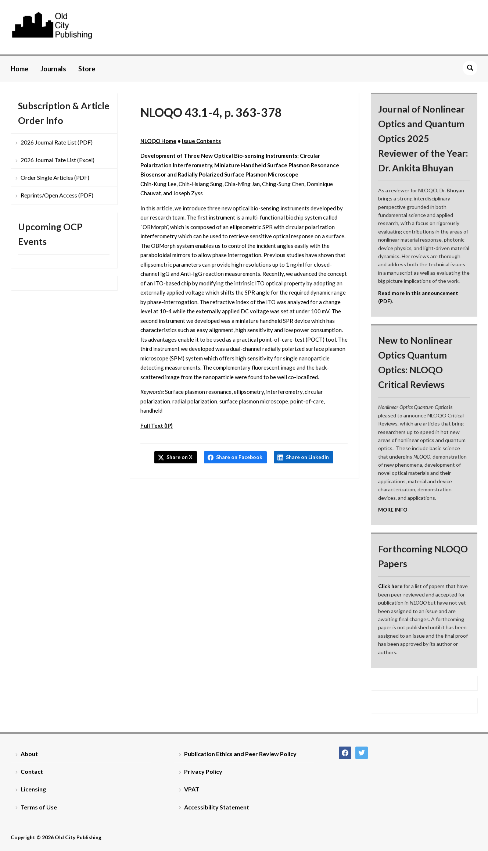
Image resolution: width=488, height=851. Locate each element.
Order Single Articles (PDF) (55, 177)
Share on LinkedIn (307, 457)
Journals (53, 69)
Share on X (179, 457)
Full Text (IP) (156, 425)
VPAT (191, 789)
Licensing (33, 789)
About (29, 753)
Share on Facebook (239, 457)
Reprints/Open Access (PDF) (57, 195)
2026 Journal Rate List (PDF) (57, 142)
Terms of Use (39, 807)
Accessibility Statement (216, 807)
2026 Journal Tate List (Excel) (57, 159)
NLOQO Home (158, 141)
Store (86, 69)
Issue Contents (201, 141)
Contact (32, 771)
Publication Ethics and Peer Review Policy (240, 753)
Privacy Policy (203, 771)
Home (19, 69)
